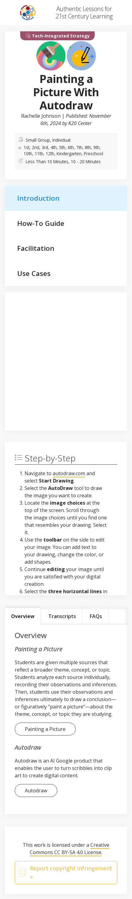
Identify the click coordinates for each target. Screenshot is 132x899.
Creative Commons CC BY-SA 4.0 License (69, 849)
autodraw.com (69, 473)
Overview (23, 616)
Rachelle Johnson (41, 115)
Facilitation (35, 248)
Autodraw (36, 790)
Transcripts (62, 616)
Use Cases (34, 273)
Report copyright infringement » (65, 872)
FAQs (96, 616)
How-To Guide (40, 223)
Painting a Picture (45, 729)
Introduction (38, 198)
